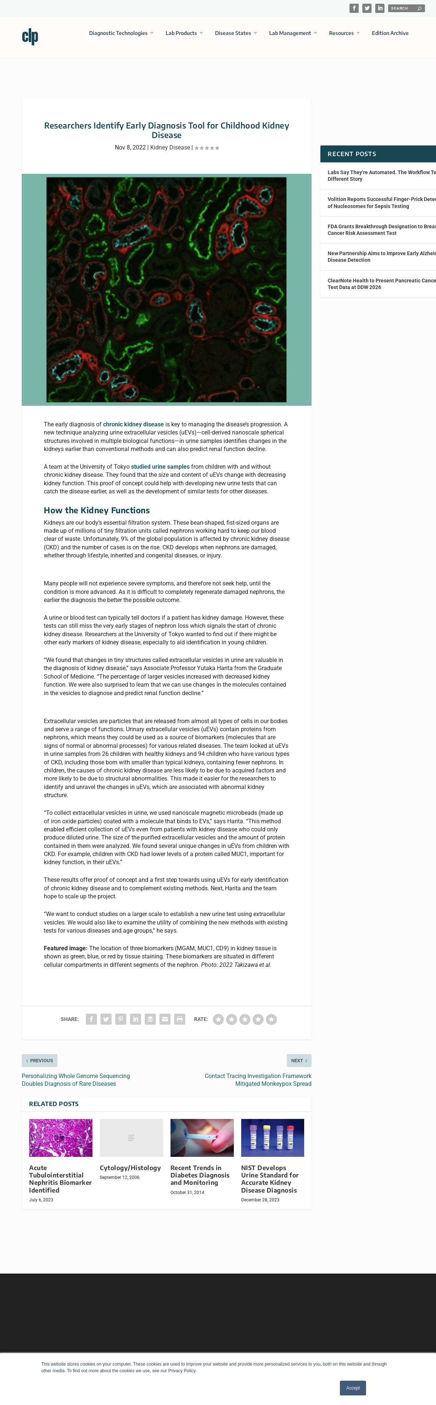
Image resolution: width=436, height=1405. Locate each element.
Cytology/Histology (130, 1161)
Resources (341, 38)
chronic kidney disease (133, 417)
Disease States (233, 38)
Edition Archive (390, 38)
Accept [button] (353, 1388)
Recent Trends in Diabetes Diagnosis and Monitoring (200, 1168)
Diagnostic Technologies (118, 38)
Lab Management (290, 38)
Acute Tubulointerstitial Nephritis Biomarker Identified (60, 1172)
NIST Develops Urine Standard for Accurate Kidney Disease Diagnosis (270, 1172)
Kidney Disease (170, 140)
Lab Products (181, 38)
